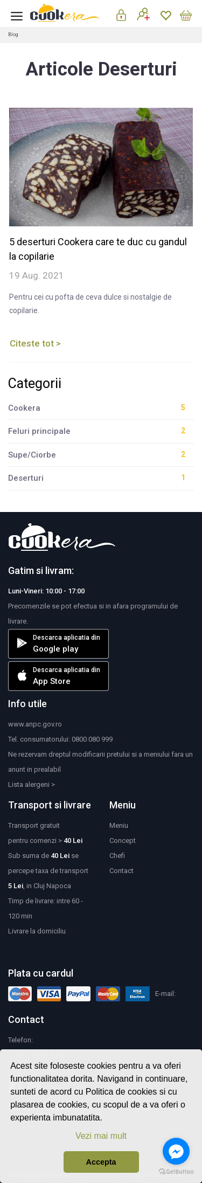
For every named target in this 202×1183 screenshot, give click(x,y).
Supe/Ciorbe (32, 455)
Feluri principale (39, 431)
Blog (13, 34)
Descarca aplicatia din (58, 644)
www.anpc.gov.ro (35, 724)
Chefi (117, 856)
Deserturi (26, 478)
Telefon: (20, 1040)
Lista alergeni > (31, 784)
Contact (121, 871)
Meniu (118, 825)
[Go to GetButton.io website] (176, 1171)
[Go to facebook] (176, 1151)
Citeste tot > (35, 343)
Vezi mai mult (101, 1135)
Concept (122, 840)
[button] (106, 1118)
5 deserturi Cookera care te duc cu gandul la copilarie (98, 249)
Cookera (24, 408)
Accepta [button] (101, 1162)
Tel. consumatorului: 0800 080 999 (60, 739)
